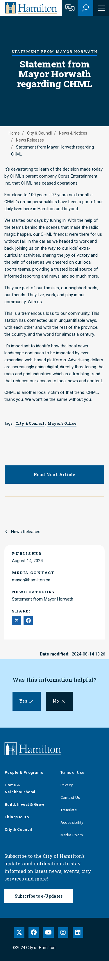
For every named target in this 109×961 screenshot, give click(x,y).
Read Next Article (54, 474)
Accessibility (71, 822)
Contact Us (70, 797)
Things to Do (17, 817)
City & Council (39, 133)
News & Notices (73, 133)
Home (14, 133)
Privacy (66, 785)
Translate (68, 810)
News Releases (30, 140)
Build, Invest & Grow (24, 804)
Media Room (71, 835)
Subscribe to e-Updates (38, 896)
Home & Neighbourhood (20, 788)
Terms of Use (72, 772)
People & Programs (24, 772)
